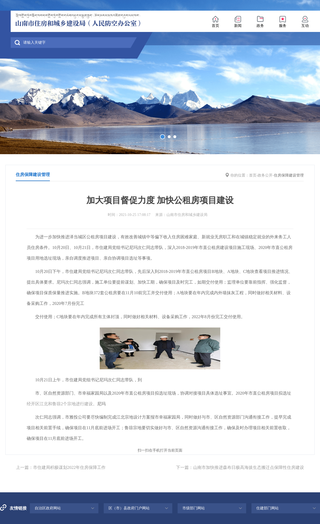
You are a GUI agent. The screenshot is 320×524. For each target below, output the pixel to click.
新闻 (238, 26)
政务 (260, 26)
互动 (305, 26)
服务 (282, 26)
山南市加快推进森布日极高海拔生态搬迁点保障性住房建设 (248, 467)
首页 (215, 26)
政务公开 (265, 175)
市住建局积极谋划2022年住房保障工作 (69, 467)
